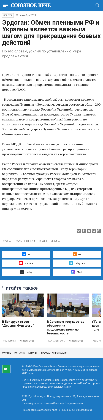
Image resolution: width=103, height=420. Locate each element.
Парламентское (56, 341)
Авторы (32, 353)
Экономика (9, 341)
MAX (76, 272)
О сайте (6, 353)
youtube (26, 263)
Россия (43, 241)
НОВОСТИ (7, 15)
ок (77, 254)
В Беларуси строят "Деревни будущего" (18, 323)
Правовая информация (53, 353)
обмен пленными (25, 241)
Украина (55, 241)
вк (26, 254)
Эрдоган (7, 241)
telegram (77, 263)
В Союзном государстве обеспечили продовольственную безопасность (65, 327)
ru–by (26, 272)
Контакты (19, 353)
